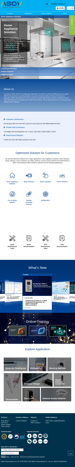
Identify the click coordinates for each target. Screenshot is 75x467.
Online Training (37, 321)
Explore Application (37, 349)
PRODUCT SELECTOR (58, 4)
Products (10, 13)
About (65, 13)
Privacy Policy (5, 457)
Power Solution (5, 426)
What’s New (37, 268)
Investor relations (22, 417)
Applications (28, 13)
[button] (72, 25)
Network (34, 417)
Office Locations (36, 422)
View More (9, 59)
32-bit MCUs (5, 421)
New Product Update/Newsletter (55, 421)
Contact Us (34, 421)
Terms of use (15, 457)
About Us (9, 89)
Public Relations (51, 417)
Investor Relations (21, 421)
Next (70, 330)
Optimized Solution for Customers (37, 152)
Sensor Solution (6, 424)
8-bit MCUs (4, 422)
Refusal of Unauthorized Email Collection (32, 457)
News (47, 422)
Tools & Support (47, 13)
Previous (5, 330)
